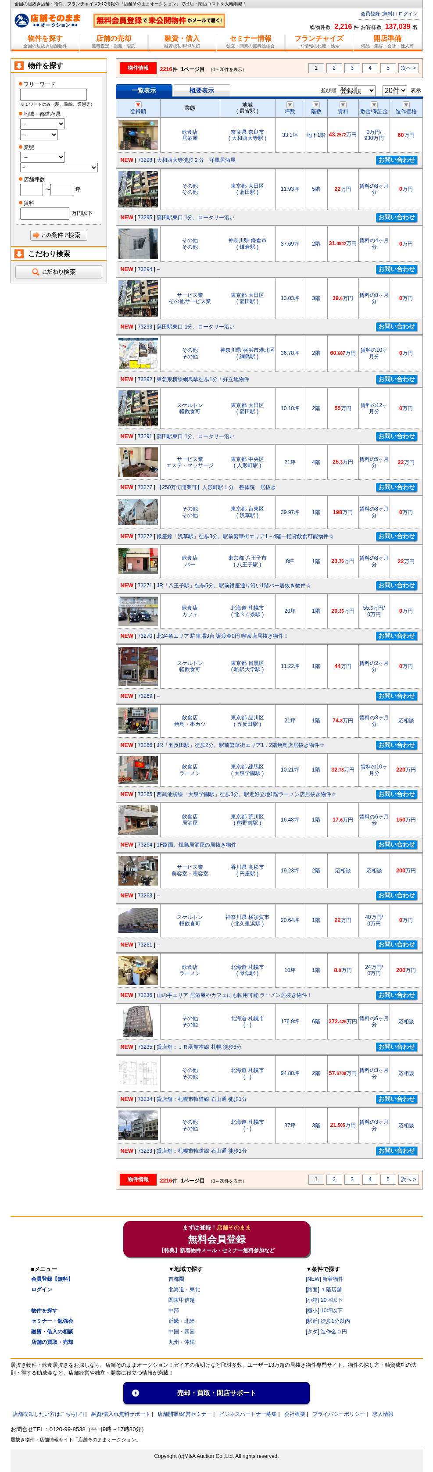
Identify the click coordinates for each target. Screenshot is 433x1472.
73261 (145, 945)
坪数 (290, 108)
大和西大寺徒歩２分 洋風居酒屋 (196, 160)
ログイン (408, 13)
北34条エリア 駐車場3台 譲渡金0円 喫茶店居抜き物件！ (223, 636)
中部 (173, 1311)
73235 (145, 1047)
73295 (145, 217)
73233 (145, 1151)
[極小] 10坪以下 (324, 1311)
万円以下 (82, 213)
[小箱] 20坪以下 (324, 1300)
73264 (145, 845)
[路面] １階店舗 (324, 1289)
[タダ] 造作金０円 (326, 1332)
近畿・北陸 (181, 1321)
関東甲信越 (181, 1300)
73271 (145, 585)
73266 (145, 745)
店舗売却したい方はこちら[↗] (48, 1414)
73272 (145, 536)
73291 (145, 436)
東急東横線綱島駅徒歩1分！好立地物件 (203, 379)
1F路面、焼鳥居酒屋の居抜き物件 (196, 845)
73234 (145, 1099)
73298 (145, 160)
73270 (145, 636)
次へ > (408, 68)
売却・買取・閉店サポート (216, 1393)
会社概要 (294, 1414)
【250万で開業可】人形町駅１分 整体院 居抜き (216, 487)
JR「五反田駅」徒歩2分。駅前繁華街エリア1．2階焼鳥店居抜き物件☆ (241, 745)
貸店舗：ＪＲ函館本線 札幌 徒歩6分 (199, 1047)
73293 (145, 327)
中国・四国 (181, 1332)
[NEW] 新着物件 (325, 1279)
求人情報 (383, 1414)
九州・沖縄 (181, 1342)
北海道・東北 (184, 1289)
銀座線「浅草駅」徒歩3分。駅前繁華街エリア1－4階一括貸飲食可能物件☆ (245, 536)
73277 (145, 487)
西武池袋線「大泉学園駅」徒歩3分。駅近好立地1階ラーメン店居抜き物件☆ (246, 794)
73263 (145, 896)
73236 (145, 995)
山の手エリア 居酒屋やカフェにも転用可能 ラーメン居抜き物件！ (234, 995)
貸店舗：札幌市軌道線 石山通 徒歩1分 (202, 1099)
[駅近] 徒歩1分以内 (328, 1321)
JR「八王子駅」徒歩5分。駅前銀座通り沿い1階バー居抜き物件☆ (234, 585)
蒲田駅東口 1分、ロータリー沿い (196, 217)
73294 (145, 269)
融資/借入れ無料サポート (120, 1414)
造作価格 (406, 108)
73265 (145, 794)
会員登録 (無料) (377, 13)
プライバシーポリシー (338, 1414)
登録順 (138, 108)
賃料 (343, 108)
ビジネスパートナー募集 (248, 1414)
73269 (145, 696)
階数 (316, 108)
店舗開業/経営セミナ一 (184, 1414)
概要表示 (202, 90)
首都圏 (176, 1279)
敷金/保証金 (374, 108)
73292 (145, 379)
